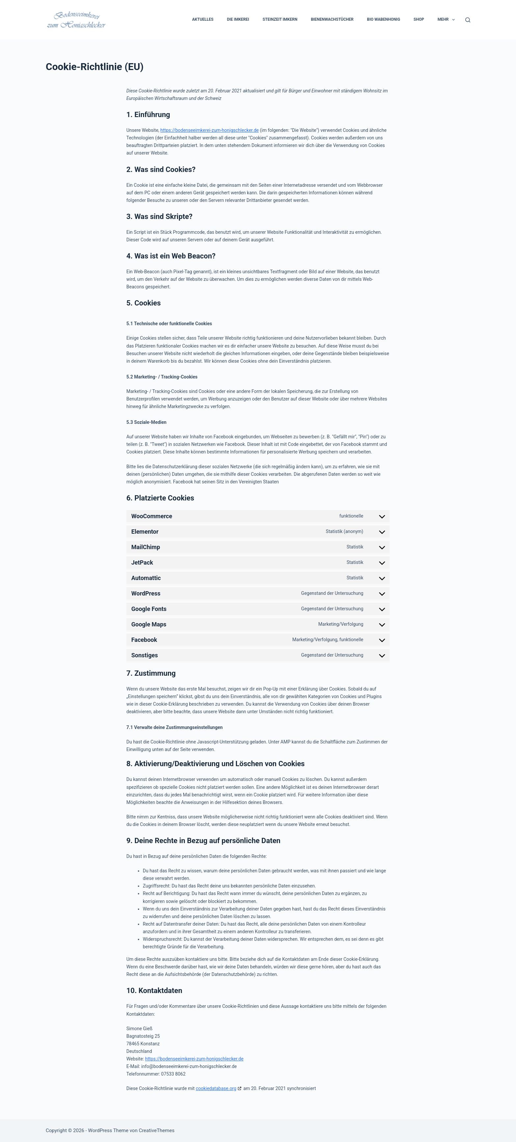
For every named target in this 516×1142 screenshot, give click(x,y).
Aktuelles (203, 19)
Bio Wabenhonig (383, 19)
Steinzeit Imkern (280, 19)
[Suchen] (467, 19)
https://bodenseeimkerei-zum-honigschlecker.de (209, 130)
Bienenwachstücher (332, 19)
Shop (419, 19)
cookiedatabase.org (216, 1088)
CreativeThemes (157, 1130)
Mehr (447, 20)
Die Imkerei (238, 19)
